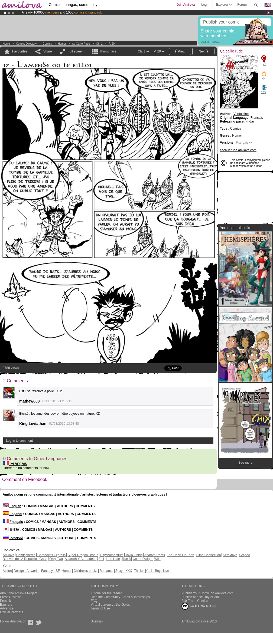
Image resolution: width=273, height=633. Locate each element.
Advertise (7, 608)
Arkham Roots (154, 555)
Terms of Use (100, 608)
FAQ (94, 601)
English (12, 506)
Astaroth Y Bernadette (81, 559)
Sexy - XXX (123, 571)
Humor (62, 43)
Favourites (19, 51)
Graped (244, 555)
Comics (47, 43)
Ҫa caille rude (81, 43)
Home (6, 43)
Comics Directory (26, 43)
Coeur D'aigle (143, 559)
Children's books (85, 571)
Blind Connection (208, 555)
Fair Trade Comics (194, 601)
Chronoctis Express (51, 555)
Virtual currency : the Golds (110, 604)
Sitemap (97, 621)
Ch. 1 (99, 43)
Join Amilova (186, 4)
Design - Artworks (26, 571)
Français (15, 463)
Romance (106, 571)
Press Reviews (10, 597)
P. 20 (112, 43)
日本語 (11, 530)
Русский (13, 538)
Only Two (56, 559)
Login (205, 4)
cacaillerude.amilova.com (238, 150)
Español (12, 514)
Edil (101, 559)
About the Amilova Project (18, 593)
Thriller (139, 571)
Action (7, 571)
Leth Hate (113, 559)
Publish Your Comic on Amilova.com (207, 593)
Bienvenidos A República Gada (25, 559)
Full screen (76, 51)
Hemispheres (25, 555)
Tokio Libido (133, 555)
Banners (6, 604)
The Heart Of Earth (180, 555)
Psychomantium (111, 555)
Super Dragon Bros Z (82, 555)
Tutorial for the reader (106, 593)
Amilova (8, 555)
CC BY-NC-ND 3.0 (198, 606)
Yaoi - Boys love (157, 571)
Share (47, 51)
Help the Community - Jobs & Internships (120, 597)
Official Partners (11, 612)
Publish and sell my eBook (200, 597)
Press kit (6, 601)
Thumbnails (107, 51)
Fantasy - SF (50, 571)
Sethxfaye (230, 555)
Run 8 (126, 559)
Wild (157, 559)
